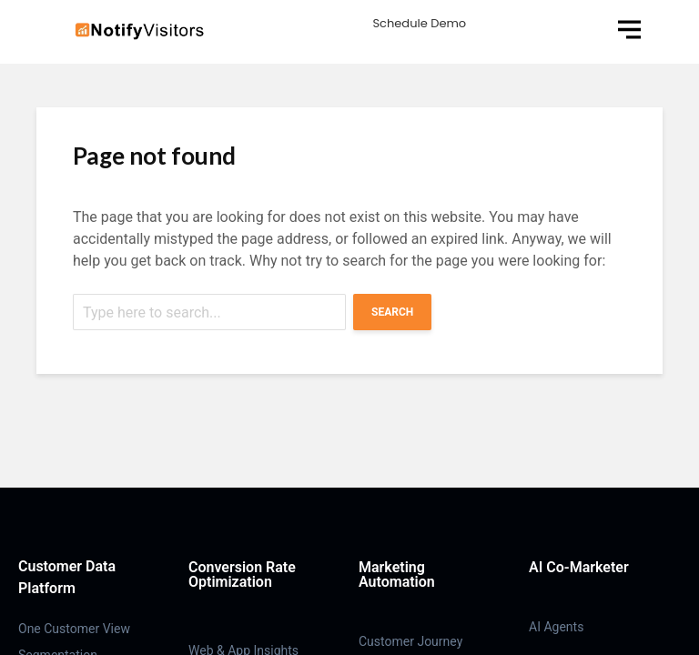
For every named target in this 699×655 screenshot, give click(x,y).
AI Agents (556, 627)
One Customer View (74, 628)
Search (392, 312)
